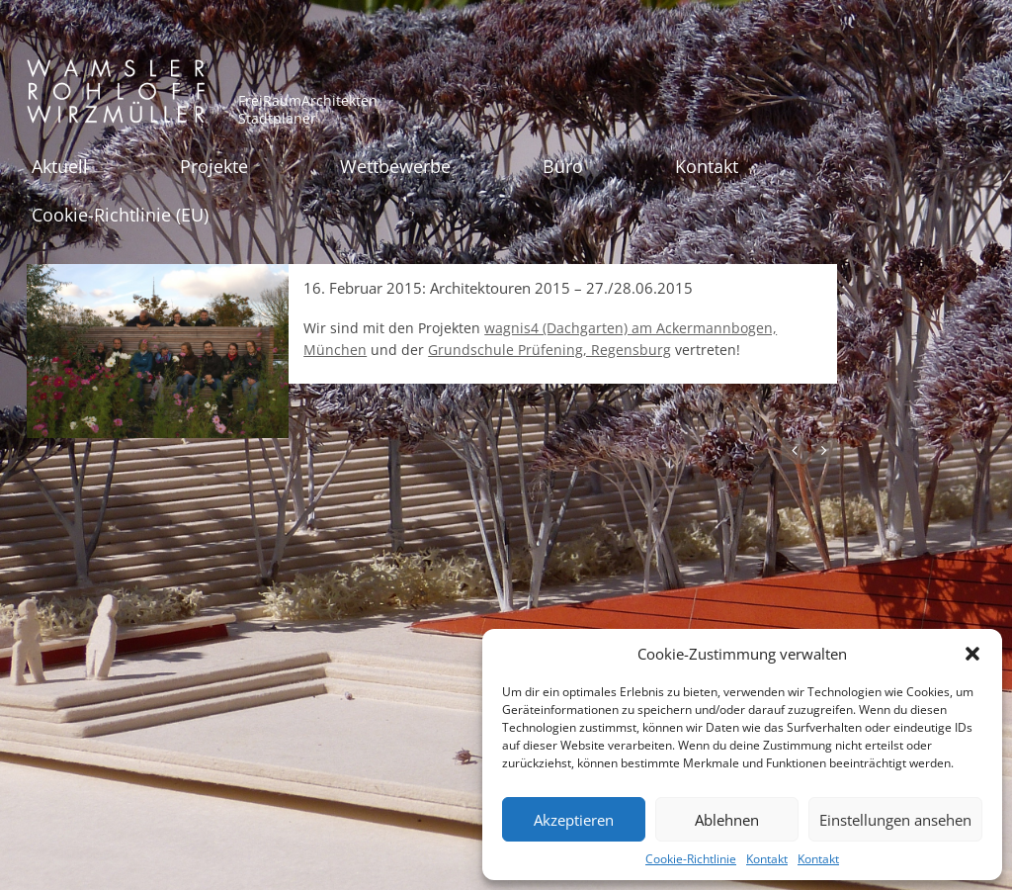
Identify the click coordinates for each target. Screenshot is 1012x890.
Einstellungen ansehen (895, 820)
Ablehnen (727, 820)
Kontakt (767, 858)
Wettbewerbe (395, 166)
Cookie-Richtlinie (690, 858)
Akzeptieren (574, 820)
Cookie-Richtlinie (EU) (120, 214)
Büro (563, 166)
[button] (972, 654)
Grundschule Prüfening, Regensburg (549, 349)
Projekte (214, 166)
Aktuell (60, 166)
